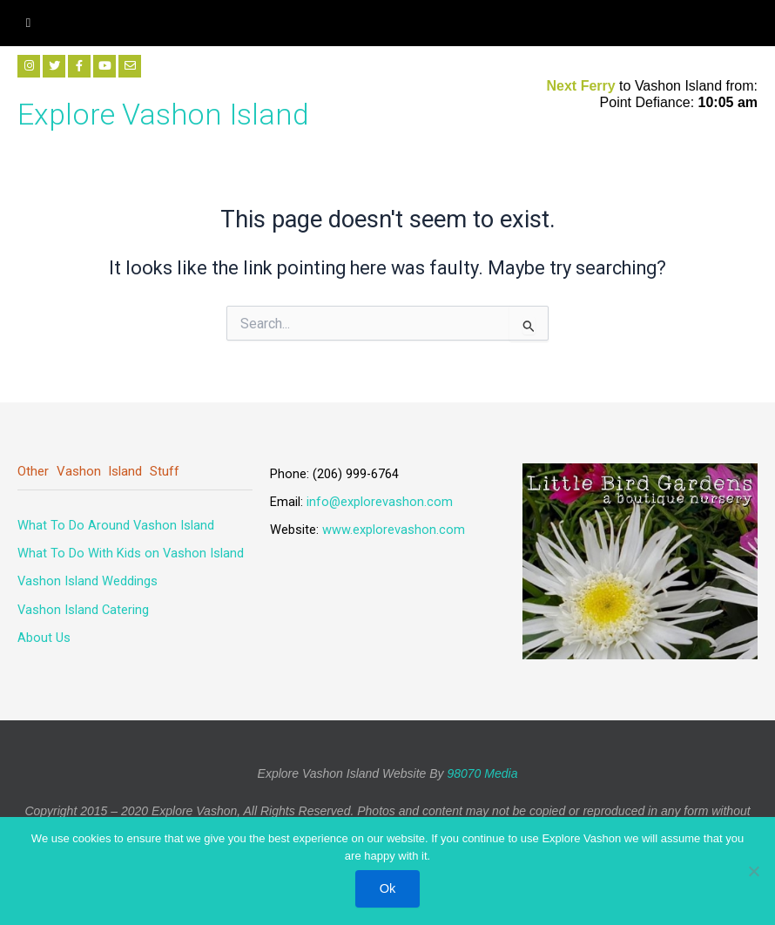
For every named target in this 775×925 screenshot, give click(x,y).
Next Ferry (583, 85)
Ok (388, 888)
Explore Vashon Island (163, 114)
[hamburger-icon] (28, 23)
